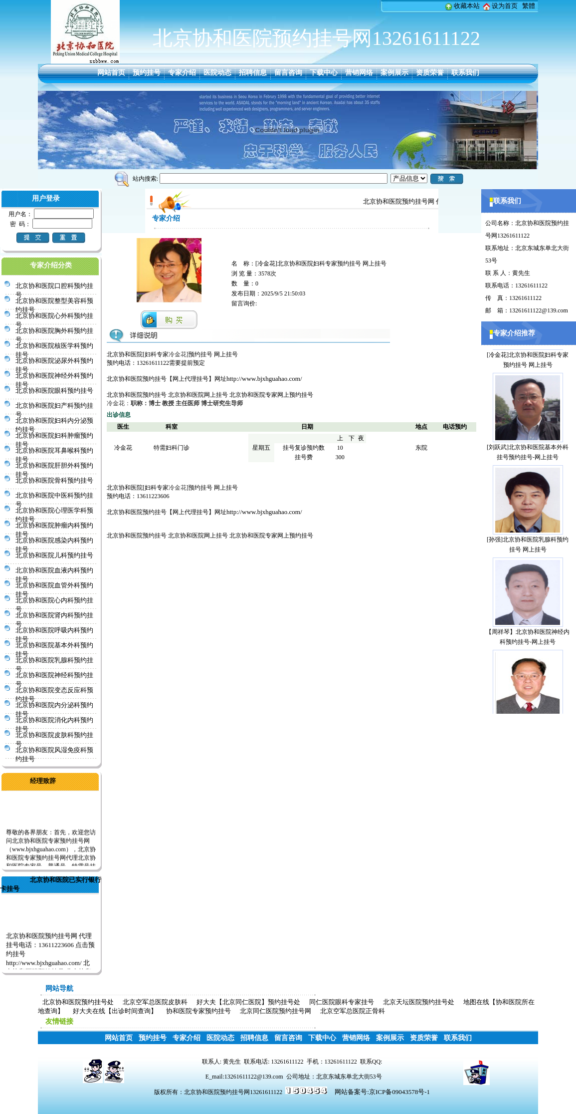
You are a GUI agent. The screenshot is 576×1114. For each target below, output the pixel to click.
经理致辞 (43, 781)
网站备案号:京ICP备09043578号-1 (382, 1092)
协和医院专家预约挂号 (198, 1011)
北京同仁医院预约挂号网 (275, 1011)
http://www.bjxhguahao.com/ (264, 378)
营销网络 (359, 72)
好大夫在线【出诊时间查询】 (115, 1011)
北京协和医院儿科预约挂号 (54, 555)
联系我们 (465, 72)
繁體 (528, 5)
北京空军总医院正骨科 (352, 1011)
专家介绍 (182, 72)
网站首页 (111, 72)
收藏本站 (467, 5)
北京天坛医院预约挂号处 (418, 1002)
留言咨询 (288, 72)
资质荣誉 (430, 72)
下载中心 (324, 72)
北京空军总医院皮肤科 (155, 1002)
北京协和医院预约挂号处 (78, 1002)
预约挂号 (147, 72)
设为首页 (505, 5)
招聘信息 (253, 72)
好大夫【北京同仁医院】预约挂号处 (248, 1002)
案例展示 (394, 72)
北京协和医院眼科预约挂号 (54, 390)
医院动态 (217, 72)
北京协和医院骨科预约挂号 (54, 480)
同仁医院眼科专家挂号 (341, 1002)
